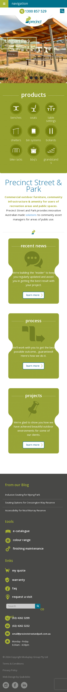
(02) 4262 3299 (20, 618)
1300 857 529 (35, 11)
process (33, 320)
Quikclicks (24, 676)
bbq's (33, 159)
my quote (19, 570)
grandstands (51, 161)
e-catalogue (21, 531)
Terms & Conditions (13, 663)
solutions (31, 215)
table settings (51, 119)
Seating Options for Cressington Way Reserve (30, 502)
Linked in (24, 685)
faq (14, 588)
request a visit (22, 597)
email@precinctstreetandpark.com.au (31, 633)
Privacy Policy (10, 670)
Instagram (6, 685)
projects (33, 395)
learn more (33, 295)
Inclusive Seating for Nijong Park (22, 494)
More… (12, 54)
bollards (51, 140)
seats (33, 118)
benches (16, 118)
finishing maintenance (28, 548)
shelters (16, 140)
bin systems (33, 140)
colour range (22, 540)
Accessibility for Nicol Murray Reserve (25, 510)
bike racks (16, 159)
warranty (18, 580)
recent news (33, 246)
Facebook (15, 685)
